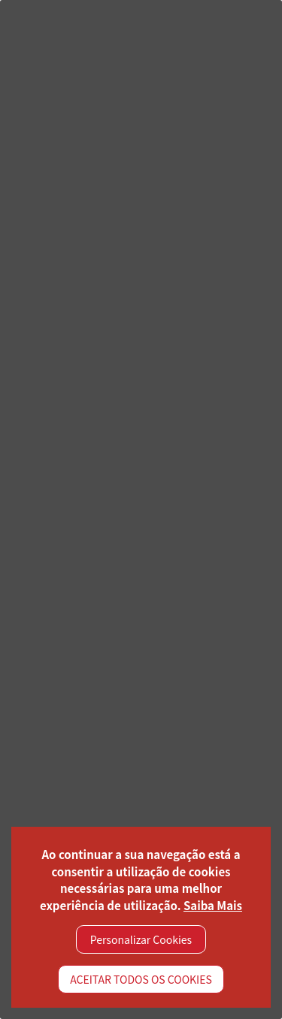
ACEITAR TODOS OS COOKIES (141, 979)
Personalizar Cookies (141, 939)
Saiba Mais (212, 905)
